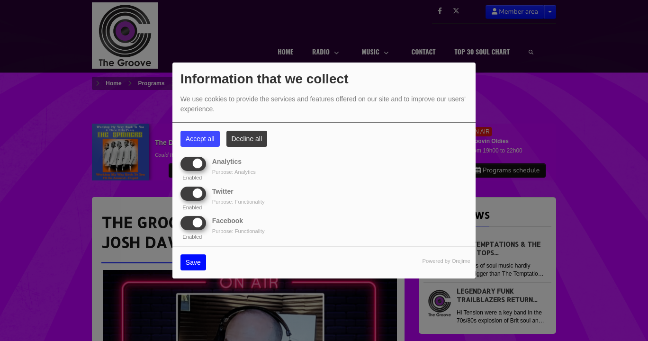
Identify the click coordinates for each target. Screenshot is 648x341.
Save (193, 262)
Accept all (200, 139)
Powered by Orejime (446, 261)
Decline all (247, 139)
